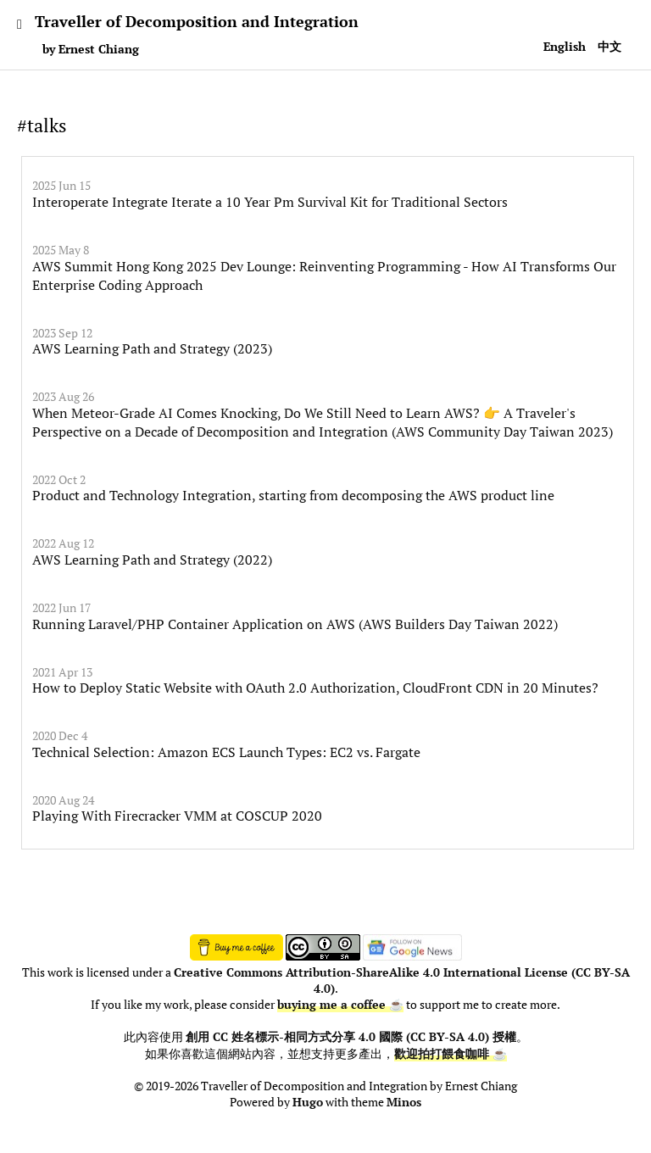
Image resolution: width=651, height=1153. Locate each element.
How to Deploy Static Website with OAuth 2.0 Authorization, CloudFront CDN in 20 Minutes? (315, 687)
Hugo (307, 1102)
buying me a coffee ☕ (340, 1004)
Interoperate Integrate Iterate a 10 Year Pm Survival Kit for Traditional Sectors (270, 201)
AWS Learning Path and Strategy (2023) (152, 348)
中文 (609, 46)
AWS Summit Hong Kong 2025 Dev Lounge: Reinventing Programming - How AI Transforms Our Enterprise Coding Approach (324, 275)
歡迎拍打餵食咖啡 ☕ (450, 1053)
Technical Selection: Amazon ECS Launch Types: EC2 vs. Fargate (226, 752)
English (564, 46)
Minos (404, 1102)
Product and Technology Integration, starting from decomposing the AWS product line (293, 495)
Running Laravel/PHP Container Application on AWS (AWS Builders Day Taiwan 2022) (295, 624)
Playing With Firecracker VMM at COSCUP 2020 (177, 815)
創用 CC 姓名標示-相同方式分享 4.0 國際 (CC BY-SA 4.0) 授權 (351, 1036)
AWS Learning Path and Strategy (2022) (152, 559)
